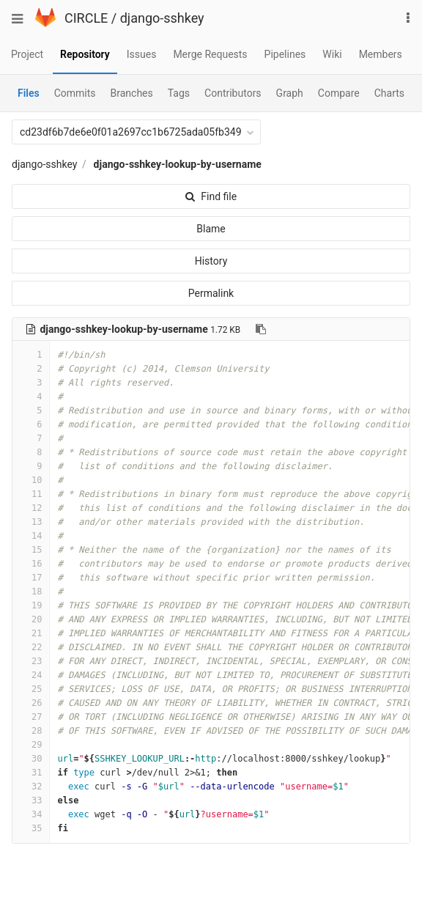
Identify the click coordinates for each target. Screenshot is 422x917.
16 (31, 564)
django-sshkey (162, 18)
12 (31, 508)
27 (31, 717)
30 (31, 759)
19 (31, 605)
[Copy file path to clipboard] (261, 329)
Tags (179, 93)
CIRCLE (86, 18)
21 (31, 633)
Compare (339, 93)
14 (31, 536)
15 (31, 550)
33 (31, 800)
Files (29, 93)
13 (31, 522)
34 (31, 814)
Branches (132, 93)
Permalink (211, 293)
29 (31, 745)
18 (31, 591)
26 (31, 703)
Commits (75, 93)
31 (31, 772)
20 (31, 619)
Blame (210, 229)
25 (31, 689)
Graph (289, 93)
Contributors (233, 93)
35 (31, 828)
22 (31, 647)
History (211, 261)
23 (31, 661)
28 (31, 731)
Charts (389, 93)
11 (31, 494)
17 (31, 577)
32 (31, 786)
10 (31, 480)
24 (31, 675)
